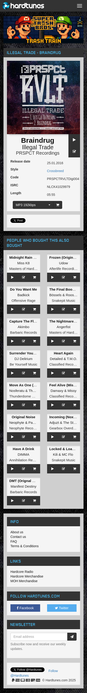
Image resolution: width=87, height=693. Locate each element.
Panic (33, 423)
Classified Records (63, 364)
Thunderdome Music (25, 396)
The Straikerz (73, 423)
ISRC (14, 185)
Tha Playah (37, 391)
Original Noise (23, 417)
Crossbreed (55, 171)
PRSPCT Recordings (37, 153)
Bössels (55, 295)
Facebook (25, 608)
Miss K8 (23, 263)
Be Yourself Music (23, 364)
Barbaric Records (23, 332)
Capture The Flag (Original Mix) (35, 321)
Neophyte (16, 423)
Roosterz (73, 295)
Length (15, 193)
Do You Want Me (23, 289)
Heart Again (63, 353)
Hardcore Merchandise (26, 576)
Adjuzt (54, 423)
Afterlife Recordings (64, 269)
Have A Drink (23, 449)
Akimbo (23, 327)
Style (14, 169)
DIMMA (23, 454)
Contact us (18, 537)
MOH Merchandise (24, 581)
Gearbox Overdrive (64, 428)
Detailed (56, 359)
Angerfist (63, 327)
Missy (72, 391)
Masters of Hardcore (25, 269)
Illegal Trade (37, 147)
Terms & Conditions (24, 546)
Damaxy (57, 391)
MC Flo (67, 454)
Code (14, 177)
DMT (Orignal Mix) (24, 481)
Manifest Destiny (23, 486)
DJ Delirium (23, 359)
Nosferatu (16, 391)
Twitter (61, 608)
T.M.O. (72, 359)
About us (16, 532)
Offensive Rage (23, 300)
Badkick (23, 295)
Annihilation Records (25, 460)
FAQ (13, 541)
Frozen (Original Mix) (66, 257)
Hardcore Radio (21, 572)
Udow (63, 263)
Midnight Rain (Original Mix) (32, 257)
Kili (55, 454)
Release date (20, 161)
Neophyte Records (23, 428)
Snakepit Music (63, 300)
